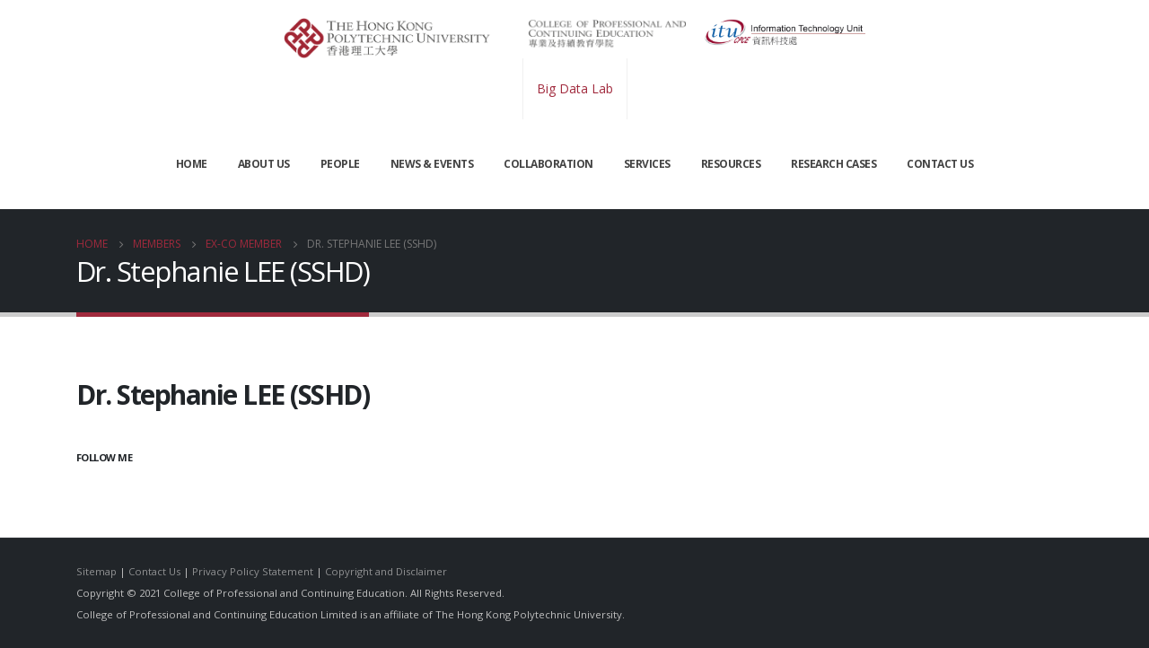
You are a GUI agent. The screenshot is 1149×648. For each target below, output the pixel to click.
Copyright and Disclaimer (386, 571)
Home (191, 163)
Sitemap (96, 571)
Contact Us (154, 571)
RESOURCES (731, 163)
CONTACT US (940, 163)
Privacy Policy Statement (252, 571)
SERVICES (647, 163)
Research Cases (833, 163)
